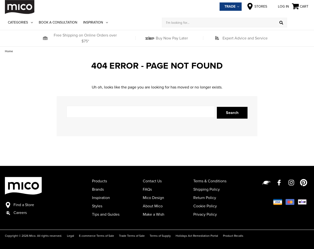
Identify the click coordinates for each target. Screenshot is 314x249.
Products (99, 180)
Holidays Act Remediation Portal (197, 235)
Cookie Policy (205, 205)
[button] (45, 38)
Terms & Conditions (209, 180)
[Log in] (298, 22)
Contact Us (152, 180)
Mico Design (153, 196)
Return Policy (204, 196)
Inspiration (95, 22)
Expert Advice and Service (245, 38)
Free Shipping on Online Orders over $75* (85, 38)
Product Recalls (233, 235)
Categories (20, 22)
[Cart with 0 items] (300, 6)
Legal (70, 235)
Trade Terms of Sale (132, 235)
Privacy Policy (205, 213)
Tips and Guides (105, 213)
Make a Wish (153, 213)
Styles (97, 205)
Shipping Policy (206, 188)
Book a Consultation (58, 22)
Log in (279, 6)
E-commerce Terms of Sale (96, 235)
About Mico (153, 205)
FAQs (147, 188)
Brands (98, 188)
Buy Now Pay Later (171, 38)
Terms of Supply (160, 235)
